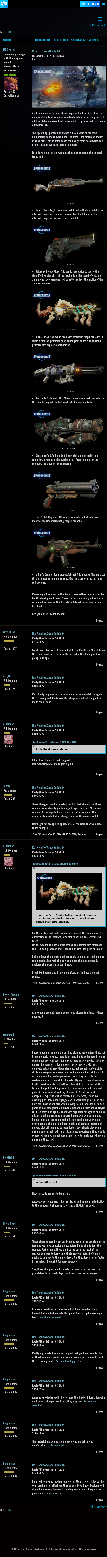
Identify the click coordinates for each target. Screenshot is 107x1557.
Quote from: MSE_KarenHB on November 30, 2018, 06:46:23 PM (55, 864)
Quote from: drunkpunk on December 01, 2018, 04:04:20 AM (54, 1176)
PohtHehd (8, 1157)
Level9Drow (9, 632)
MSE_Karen (9, 49)
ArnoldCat (8, 724)
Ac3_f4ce (8, 676)
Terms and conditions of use (64, 1549)
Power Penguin (11, 994)
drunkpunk (9, 1034)
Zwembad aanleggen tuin (69, 1361)
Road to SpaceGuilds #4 (46, 51)
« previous (95, 25)
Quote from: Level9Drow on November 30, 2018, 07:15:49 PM (54, 742)
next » (104, 25)
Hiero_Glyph (9, 1223)
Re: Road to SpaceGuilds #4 (48, 633)
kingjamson (9, 1291)
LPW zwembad (56, 1445)
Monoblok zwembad (50, 1317)
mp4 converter (54, 1493)
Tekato (6, 786)
